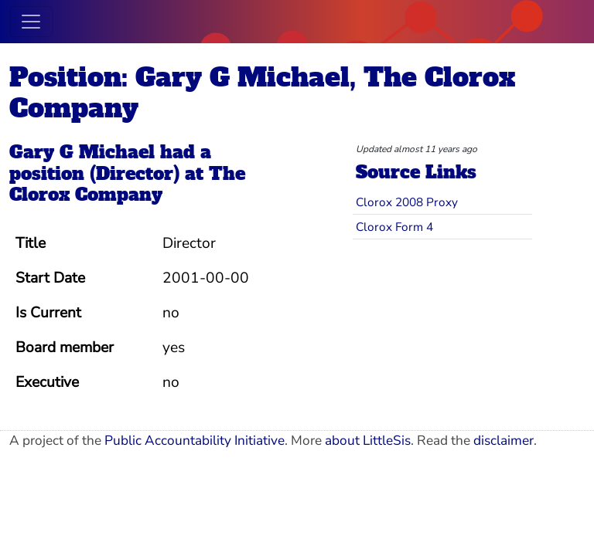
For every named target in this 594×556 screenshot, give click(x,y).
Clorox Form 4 (394, 227)
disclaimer (503, 440)
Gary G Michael (82, 152)
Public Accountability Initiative (194, 440)
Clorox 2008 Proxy (407, 202)
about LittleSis (368, 440)
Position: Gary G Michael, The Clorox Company (262, 92)
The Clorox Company (127, 184)
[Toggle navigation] (31, 21)
